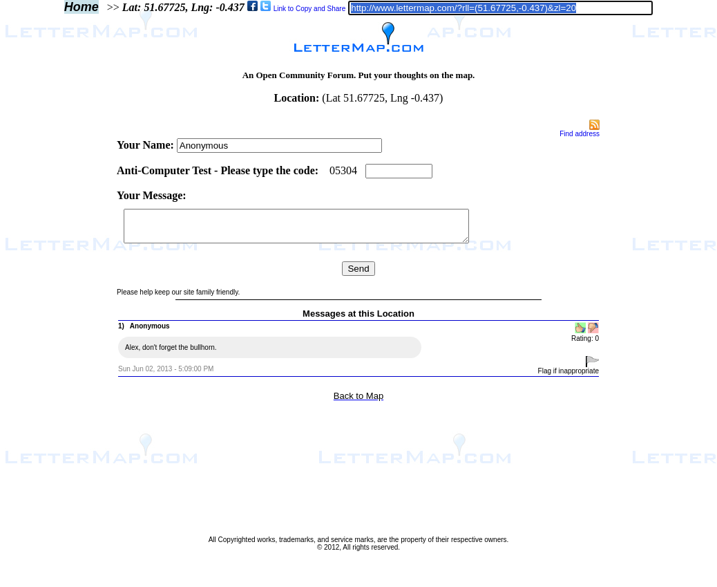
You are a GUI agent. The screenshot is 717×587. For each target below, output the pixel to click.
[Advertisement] (57, 326)
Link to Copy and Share (310, 8)
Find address (580, 134)
